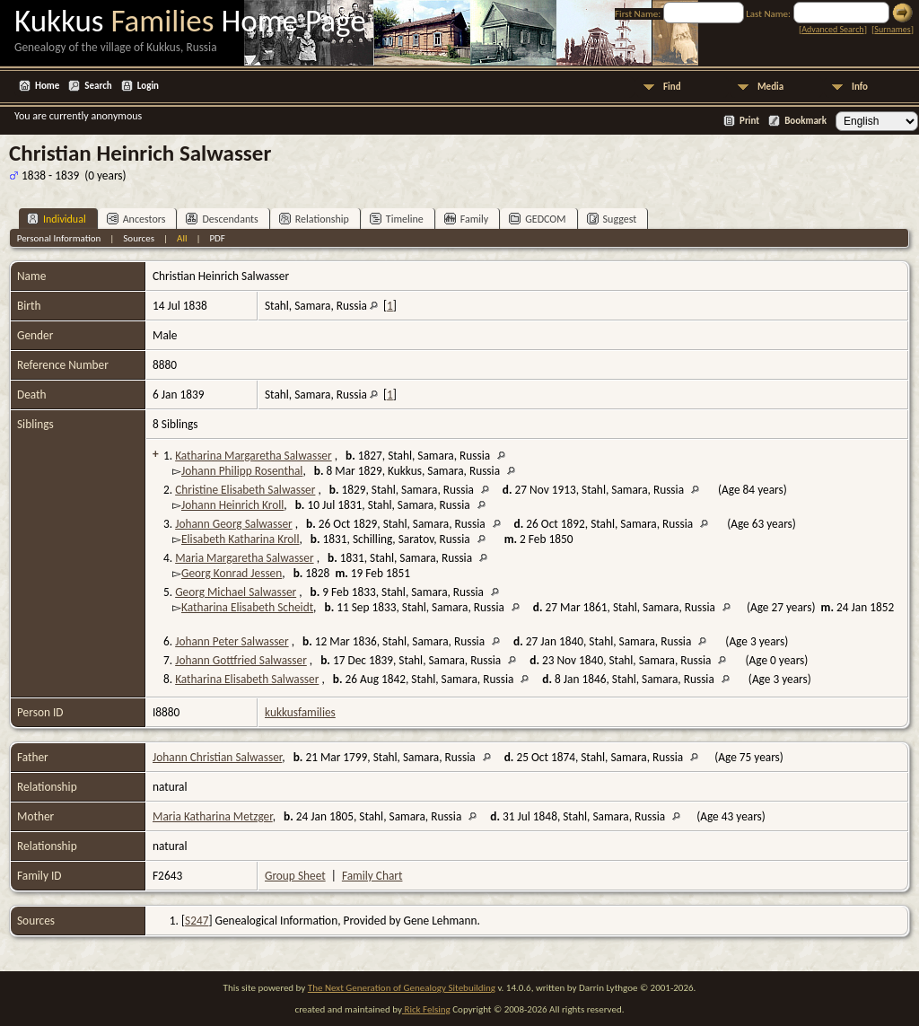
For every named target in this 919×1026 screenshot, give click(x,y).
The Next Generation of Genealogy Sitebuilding (401, 988)
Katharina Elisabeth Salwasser (247, 679)
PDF (217, 238)
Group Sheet (295, 875)
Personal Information (59, 238)
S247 (196, 920)
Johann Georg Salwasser (234, 523)
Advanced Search (832, 29)
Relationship (314, 218)
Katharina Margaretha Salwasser (253, 455)
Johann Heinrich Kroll (232, 505)
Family (466, 218)
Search (97, 86)
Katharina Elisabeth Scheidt (247, 607)
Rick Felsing (426, 1009)
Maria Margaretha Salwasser (244, 558)
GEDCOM (537, 218)
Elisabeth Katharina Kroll (240, 539)
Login (148, 86)
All (182, 238)
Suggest (612, 218)
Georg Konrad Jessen (231, 573)
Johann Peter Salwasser (232, 641)
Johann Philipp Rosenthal (241, 470)
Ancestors (136, 218)
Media (770, 86)
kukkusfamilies (300, 712)
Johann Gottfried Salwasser (241, 660)
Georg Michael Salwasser (235, 592)
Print (749, 121)
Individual (56, 218)
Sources (138, 238)
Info (860, 86)
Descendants (222, 218)
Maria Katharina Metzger (213, 816)
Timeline (397, 218)
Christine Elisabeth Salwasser (245, 489)
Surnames (892, 29)
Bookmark (805, 121)
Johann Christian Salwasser (217, 757)
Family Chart (372, 875)
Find (672, 86)
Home (47, 86)
